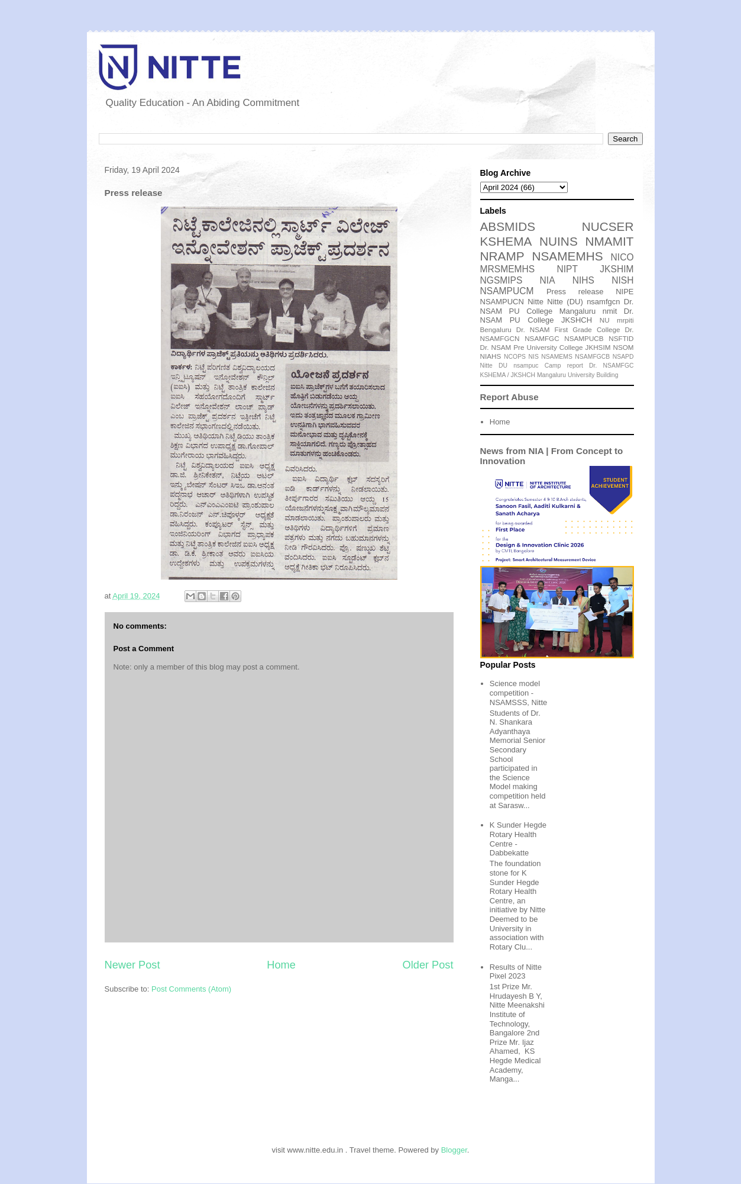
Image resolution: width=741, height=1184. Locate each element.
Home (281, 965)
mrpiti (625, 320)
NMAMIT (609, 241)
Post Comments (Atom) (191, 988)
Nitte (535, 301)
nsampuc (525, 365)
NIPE (624, 291)
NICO (622, 257)
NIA (547, 280)
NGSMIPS (501, 280)
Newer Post (132, 965)
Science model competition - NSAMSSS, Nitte (519, 692)
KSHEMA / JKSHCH (508, 375)
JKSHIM (616, 269)
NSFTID (621, 338)
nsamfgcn (603, 301)
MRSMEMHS (507, 269)
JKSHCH (576, 320)
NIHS (583, 280)
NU (605, 320)
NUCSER (608, 226)
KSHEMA (506, 241)
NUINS (558, 241)
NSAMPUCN (502, 301)
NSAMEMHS (567, 256)
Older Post (428, 965)
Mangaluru (551, 375)
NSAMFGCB (592, 356)
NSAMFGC (542, 338)
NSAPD (623, 356)
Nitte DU (494, 365)
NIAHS (490, 356)
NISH (622, 280)
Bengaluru (496, 329)
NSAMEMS (556, 356)
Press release (575, 291)
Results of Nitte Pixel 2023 (516, 972)
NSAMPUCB (583, 338)
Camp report (564, 365)
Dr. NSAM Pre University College (531, 347)
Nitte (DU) (565, 301)
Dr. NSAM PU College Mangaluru (557, 306)
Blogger (454, 1150)
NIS (534, 356)
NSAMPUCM (507, 291)
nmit (610, 311)
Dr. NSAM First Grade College (568, 329)
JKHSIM (598, 347)
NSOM (623, 347)
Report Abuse (509, 397)
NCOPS (515, 356)
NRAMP (502, 256)
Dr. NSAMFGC (611, 365)
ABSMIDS (508, 226)
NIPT (567, 269)
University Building (593, 375)
